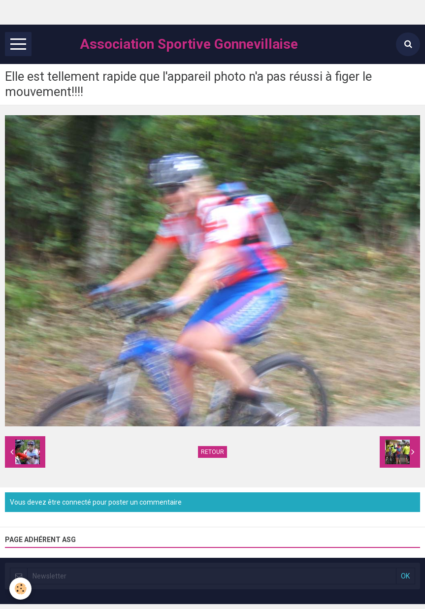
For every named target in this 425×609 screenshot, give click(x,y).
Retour (212, 452)
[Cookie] (21, 588)
